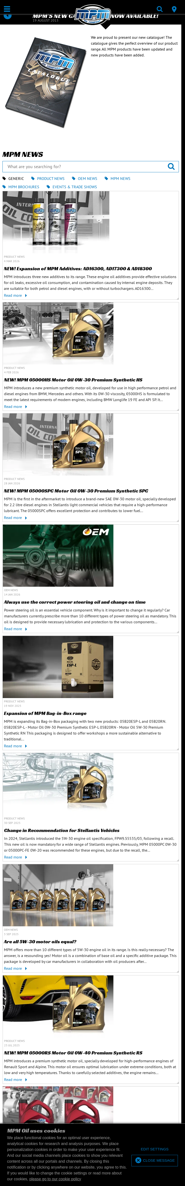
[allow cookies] (154, 1160)
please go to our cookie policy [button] (55, 1179)
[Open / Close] (7, 9)
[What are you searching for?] (90, 166)
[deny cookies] (154, 1149)
